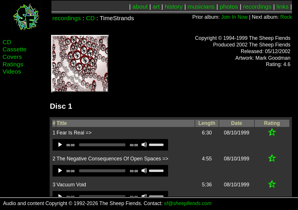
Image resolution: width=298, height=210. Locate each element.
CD (90, 18)
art (156, 6)
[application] (110, 145)
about (140, 6)
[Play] (59, 144)
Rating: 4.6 (278, 64)
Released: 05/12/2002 (265, 51)
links (282, 6)
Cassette (15, 49)
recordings (257, 6)
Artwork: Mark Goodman (262, 58)
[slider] (102, 144)
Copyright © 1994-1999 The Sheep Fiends (242, 38)
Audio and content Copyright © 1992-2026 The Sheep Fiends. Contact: (107, 203)
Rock (286, 17)
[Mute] (144, 144)
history (173, 6)
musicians (201, 6)
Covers (12, 56)
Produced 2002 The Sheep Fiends (251, 45)
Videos (12, 71)
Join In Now (234, 17)
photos (229, 6)
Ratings (13, 64)
